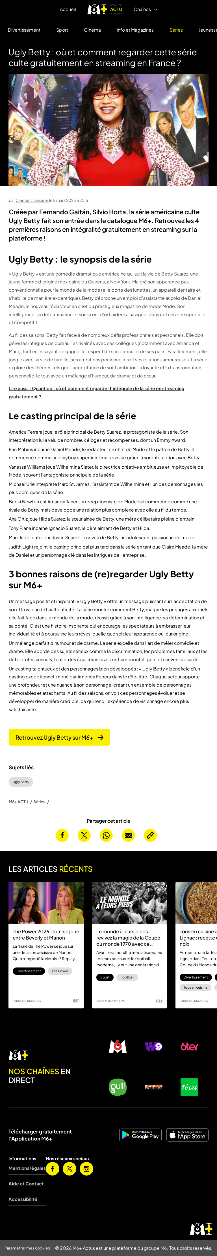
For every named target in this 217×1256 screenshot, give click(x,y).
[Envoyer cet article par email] (128, 835)
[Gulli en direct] (118, 1087)
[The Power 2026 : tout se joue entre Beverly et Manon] (46, 903)
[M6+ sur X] (69, 1169)
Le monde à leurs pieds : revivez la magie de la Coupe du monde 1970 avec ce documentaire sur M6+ (128, 937)
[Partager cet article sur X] (84, 835)
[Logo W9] (76, 1000)
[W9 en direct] (154, 1046)
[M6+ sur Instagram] (86, 1169)
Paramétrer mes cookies (27, 1247)
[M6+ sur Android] (140, 1135)
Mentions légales (27, 1168)
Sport (62, 30)
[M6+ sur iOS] (187, 1135)
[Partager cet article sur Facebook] (62, 835)
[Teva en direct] (189, 1087)
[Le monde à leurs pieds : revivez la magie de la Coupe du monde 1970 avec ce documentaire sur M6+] (129, 903)
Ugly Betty (21, 782)
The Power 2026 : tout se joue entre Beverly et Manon (46, 934)
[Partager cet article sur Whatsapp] (106, 835)
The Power (60, 971)
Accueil (68, 9)
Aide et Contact (26, 1184)
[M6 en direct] (48, 1055)
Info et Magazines (135, 30)
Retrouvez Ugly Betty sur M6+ (59, 737)
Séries (176, 30)
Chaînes (145, 9)
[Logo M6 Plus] (159, 1000)
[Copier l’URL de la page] (150, 835)
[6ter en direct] (189, 1046)
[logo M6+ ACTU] (104, 9)
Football (127, 977)
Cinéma (92, 30)
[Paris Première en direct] (154, 1087)
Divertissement (24, 30)
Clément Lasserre (32, 200)
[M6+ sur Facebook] (52, 1169)
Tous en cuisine (195, 987)
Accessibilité (22, 1199)
